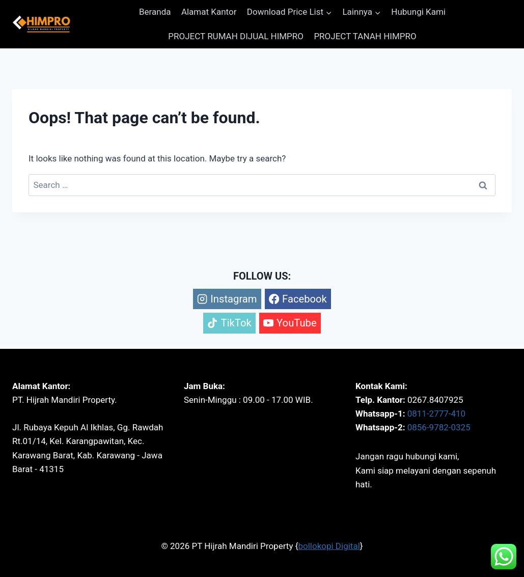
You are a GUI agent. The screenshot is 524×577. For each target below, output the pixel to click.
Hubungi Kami (418, 12)
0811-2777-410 (436, 413)
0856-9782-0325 (439, 427)
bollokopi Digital (329, 546)
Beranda (155, 12)
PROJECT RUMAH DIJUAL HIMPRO (236, 36)
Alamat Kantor (209, 12)
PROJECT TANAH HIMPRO (365, 36)
